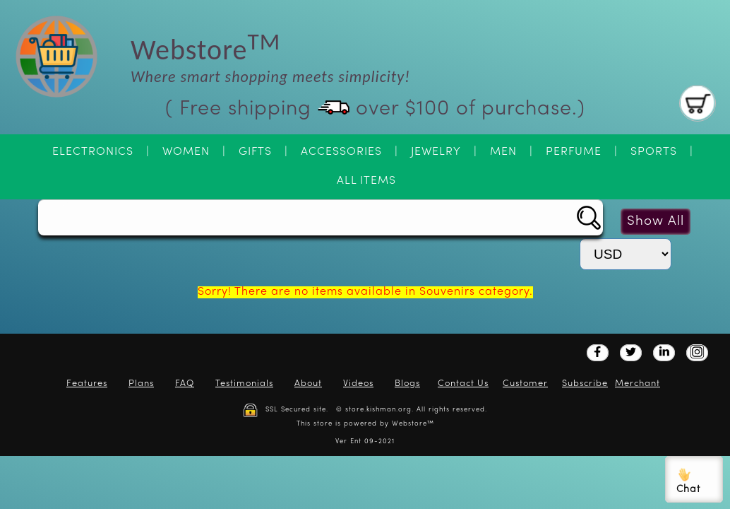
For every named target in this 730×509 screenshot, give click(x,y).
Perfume (574, 152)
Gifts (255, 152)
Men (503, 152)
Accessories (341, 152)
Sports (653, 152)
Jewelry (436, 152)
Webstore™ (413, 424)
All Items (366, 181)
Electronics (92, 152)
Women (186, 152)
